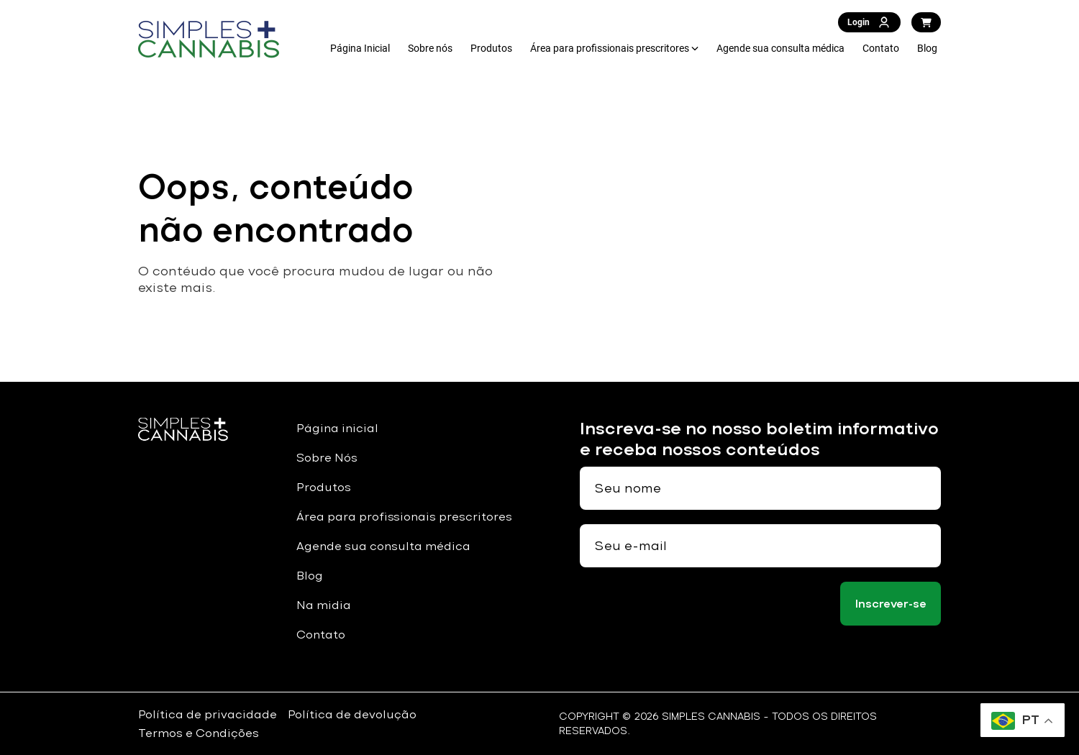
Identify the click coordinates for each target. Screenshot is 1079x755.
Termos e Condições (198, 733)
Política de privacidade (207, 714)
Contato (880, 48)
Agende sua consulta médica (780, 48)
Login (869, 22)
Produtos (491, 48)
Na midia (323, 605)
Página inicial (337, 428)
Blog (927, 48)
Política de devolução (352, 714)
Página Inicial (360, 48)
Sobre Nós (327, 458)
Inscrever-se (891, 603)
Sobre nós (430, 48)
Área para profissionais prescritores (609, 48)
